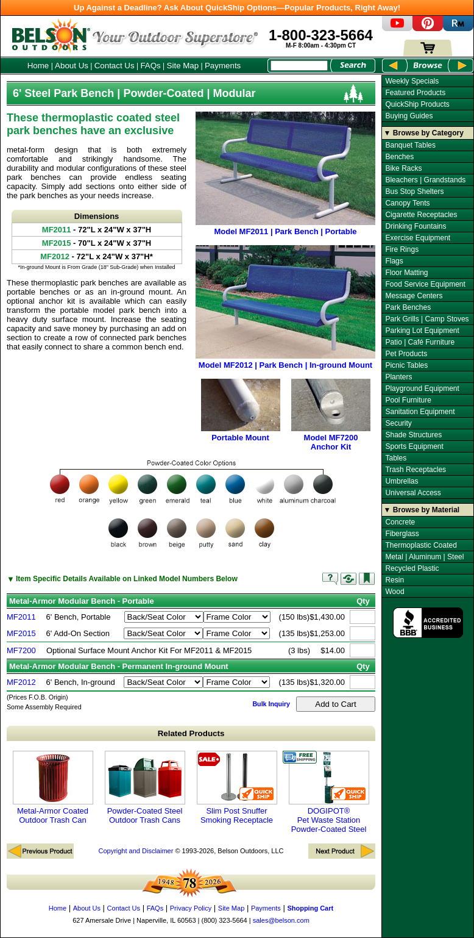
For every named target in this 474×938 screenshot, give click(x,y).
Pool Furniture (408, 400)
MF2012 (21, 682)
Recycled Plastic (412, 568)
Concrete (400, 522)
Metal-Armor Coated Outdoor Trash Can (53, 788)
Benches (399, 156)
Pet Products (406, 353)
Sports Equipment (414, 446)
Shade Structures (413, 435)
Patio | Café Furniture (420, 342)
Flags (394, 261)
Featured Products (415, 92)
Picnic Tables (406, 365)
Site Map (183, 65)
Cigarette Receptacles (421, 214)
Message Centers (413, 296)
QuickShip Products (417, 104)
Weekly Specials (412, 81)
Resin (394, 580)
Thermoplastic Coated (420, 545)
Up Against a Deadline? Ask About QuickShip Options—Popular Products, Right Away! (237, 7)
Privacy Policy (190, 908)
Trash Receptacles (415, 469)
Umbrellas (401, 481)
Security (398, 423)
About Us (71, 65)
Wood (394, 591)
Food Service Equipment (425, 284)
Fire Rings (402, 249)
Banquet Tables (410, 145)
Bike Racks (403, 168)
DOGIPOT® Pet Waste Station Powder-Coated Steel (329, 792)
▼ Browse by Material (422, 510)
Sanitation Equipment (420, 411)
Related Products (191, 733)
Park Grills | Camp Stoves (427, 319)
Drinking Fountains (415, 226)
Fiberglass (402, 533)
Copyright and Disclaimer (135, 850)
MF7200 (21, 650)
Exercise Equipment (417, 238)
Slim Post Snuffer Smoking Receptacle (237, 788)
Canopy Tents (407, 203)
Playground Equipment (422, 388)
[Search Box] (299, 65)
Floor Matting (406, 272)
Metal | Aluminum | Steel (424, 557)
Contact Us (114, 65)
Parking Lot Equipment (422, 330)
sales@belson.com (281, 920)
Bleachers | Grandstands (425, 180)
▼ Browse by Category (424, 133)
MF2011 (21, 616)
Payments (223, 65)
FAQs (150, 65)
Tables (395, 458)
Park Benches (408, 307)
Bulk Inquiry (271, 703)
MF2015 (21, 633)
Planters (398, 377)
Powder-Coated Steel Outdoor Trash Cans (145, 788)
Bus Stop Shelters (414, 191)
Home (38, 65)
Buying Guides (409, 116)
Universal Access (412, 493)
